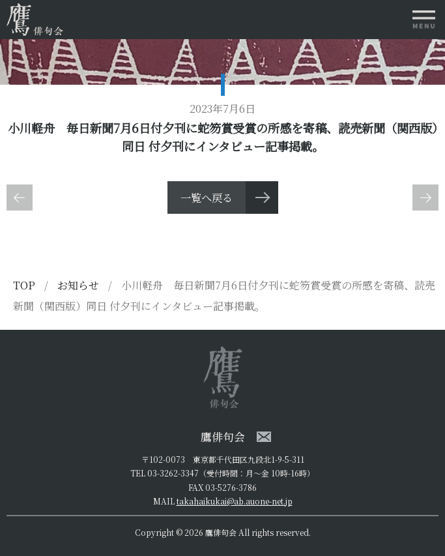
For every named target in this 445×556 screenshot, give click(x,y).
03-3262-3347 (173, 472)
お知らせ (79, 285)
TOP (24, 285)
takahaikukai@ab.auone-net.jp (235, 500)
